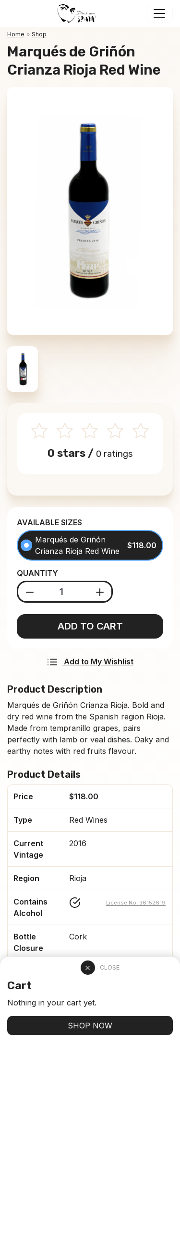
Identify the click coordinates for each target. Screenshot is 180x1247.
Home (15, 34)
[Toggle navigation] (159, 13)
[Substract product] (30, 591)
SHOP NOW (90, 1025)
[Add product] (100, 591)
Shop (39, 34)
